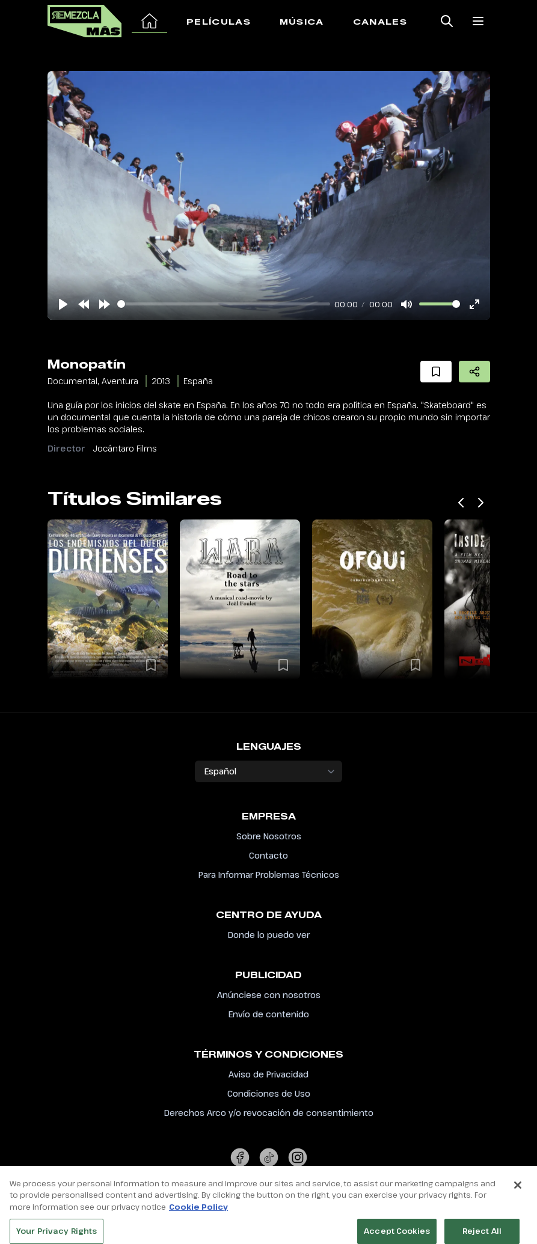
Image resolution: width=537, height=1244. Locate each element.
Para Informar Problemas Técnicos (268, 874)
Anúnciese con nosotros (269, 994)
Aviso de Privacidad (268, 1074)
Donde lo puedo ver (269, 934)
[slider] (223, 304)
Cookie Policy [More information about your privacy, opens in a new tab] (198, 1228)
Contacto (268, 855)
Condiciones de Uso (268, 1093)
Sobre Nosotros (268, 836)
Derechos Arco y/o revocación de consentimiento (268, 1112)
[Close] (518, 1206)
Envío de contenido (269, 1014)
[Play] (63, 304)
